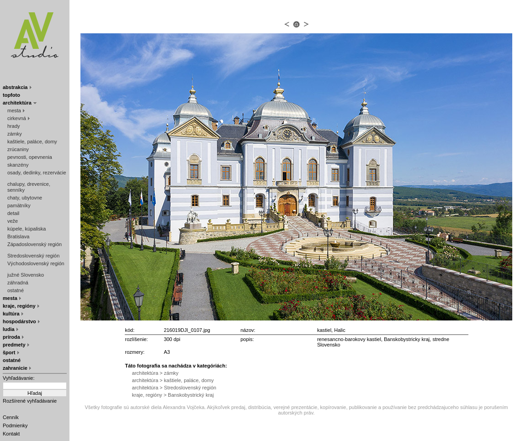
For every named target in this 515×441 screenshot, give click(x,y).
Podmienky (15, 425)
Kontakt (11, 433)
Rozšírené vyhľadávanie (30, 401)
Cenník (11, 417)
